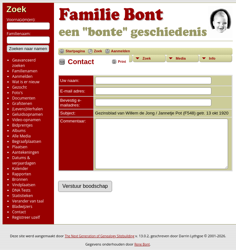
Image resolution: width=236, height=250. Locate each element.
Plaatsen (19, 147)
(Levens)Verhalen (27, 109)
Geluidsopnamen (27, 114)
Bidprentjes (22, 125)
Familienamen (24, 71)
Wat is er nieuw (26, 82)
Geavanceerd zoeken (24, 62)
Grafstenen (22, 103)
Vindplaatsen (23, 185)
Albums (19, 130)
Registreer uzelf (26, 217)
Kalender (20, 168)
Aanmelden (22, 76)
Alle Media (21, 136)
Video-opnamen (26, 119)
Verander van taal (28, 201)
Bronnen (20, 179)
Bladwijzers (22, 206)
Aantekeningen (25, 152)
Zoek (16, 9)
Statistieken (22, 195)
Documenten (23, 98)
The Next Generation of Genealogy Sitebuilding (99, 236)
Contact (19, 212)
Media (181, 58)
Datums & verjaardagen (24, 160)
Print (122, 61)
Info (212, 58)
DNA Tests (21, 190)
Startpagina (75, 51)
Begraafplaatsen (26, 141)
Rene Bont (142, 244)
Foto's (17, 92)
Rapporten (21, 174)
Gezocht (19, 87)
